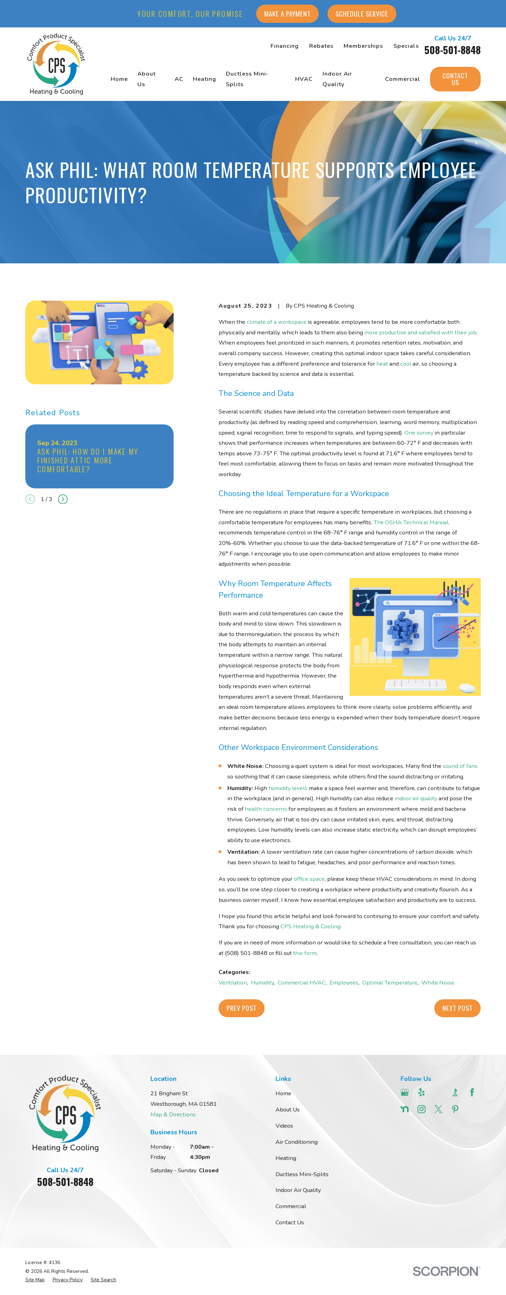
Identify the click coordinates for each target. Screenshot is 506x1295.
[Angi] (438, 1092)
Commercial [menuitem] (402, 79)
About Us (287, 1109)
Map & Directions (173, 1114)
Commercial (290, 1206)
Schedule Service (362, 13)
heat (382, 364)
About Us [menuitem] (146, 79)
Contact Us (455, 79)
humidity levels (287, 788)
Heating (285, 1158)
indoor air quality (416, 798)
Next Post (457, 1008)
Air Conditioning (296, 1142)
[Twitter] (438, 1109)
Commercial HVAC (302, 983)
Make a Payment (287, 13)
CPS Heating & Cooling (310, 926)
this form (305, 953)
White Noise (437, 983)
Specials (406, 46)
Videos (284, 1126)
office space (309, 879)
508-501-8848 (452, 50)
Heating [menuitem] (204, 79)
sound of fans (460, 766)
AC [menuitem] (179, 79)
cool (405, 364)
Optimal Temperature (389, 983)
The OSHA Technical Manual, (411, 522)
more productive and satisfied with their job (420, 332)
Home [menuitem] (119, 79)
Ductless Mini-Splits (302, 1174)
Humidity (262, 983)
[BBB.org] (455, 1092)
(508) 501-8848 (246, 953)
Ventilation (233, 983)
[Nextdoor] (405, 1109)
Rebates (321, 46)
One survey (418, 433)
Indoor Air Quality (298, 1190)
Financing (285, 46)
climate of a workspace (276, 322)
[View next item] (62, 499)
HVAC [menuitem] (304, 79)
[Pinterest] (455, 1109)
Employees (344, 983)
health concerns (266, 809)
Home (283, 1093)
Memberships (363, 46)
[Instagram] (421, 1109)
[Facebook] (472, 1092)
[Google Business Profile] (405, 1092)
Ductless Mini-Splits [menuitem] (247, 79)
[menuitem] (35, 1280)
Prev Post (242, 1008)
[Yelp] (421, 1092)
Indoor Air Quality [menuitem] (337, 79)
